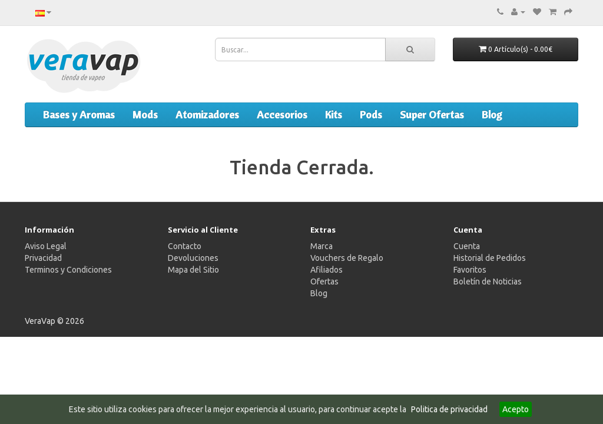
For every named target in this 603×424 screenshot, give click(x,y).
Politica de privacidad (449, 409)
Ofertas (324, 281)
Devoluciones (193, 258)
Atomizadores (207, 114)
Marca (321, 246)
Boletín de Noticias (487, 281)
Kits (333, 114)
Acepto (515, 409)
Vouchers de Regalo (346, 258)
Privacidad (43, 258)
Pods (371, 114)
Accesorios (282, 114)
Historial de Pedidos (489, 258)
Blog (492, 114)
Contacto (184, 246)
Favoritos (469, 269)
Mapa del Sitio (193, 269)
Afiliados (326, 269)
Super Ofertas (432, 114)
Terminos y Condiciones (68, 269)
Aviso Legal (46, 246)
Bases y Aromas (79, 114)
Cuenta (466, 246)
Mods (145, 114)
